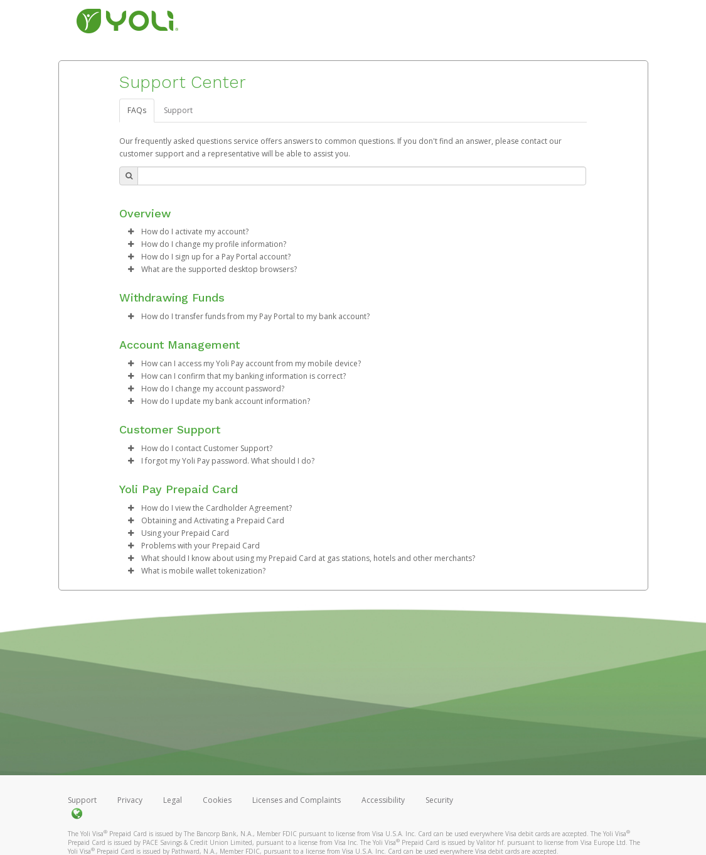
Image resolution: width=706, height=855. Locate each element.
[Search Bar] (361, 175)
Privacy (129, 800)
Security (439, 800)
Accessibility (383, 800)
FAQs (136, 110)
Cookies (217, 800)
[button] (131, 232)
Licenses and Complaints (297, 800)
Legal (172, 800)
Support (178, 110)
